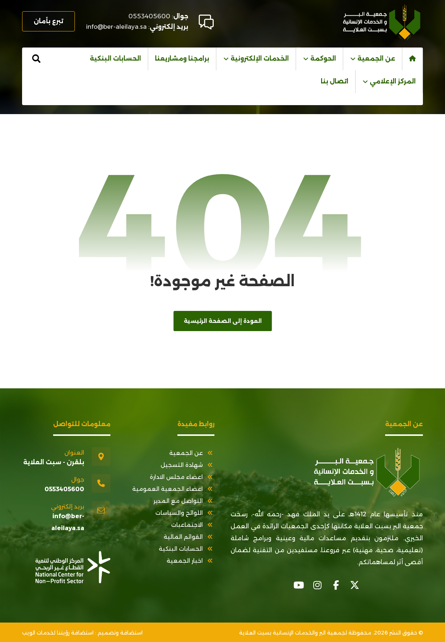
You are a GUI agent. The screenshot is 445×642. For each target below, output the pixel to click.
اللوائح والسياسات (184, 512)
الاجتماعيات (192, 524)
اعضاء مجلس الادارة (182, 476)
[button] (36, 58)
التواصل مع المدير (183, 500)
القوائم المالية (189, 536)
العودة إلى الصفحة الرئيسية (222, 321)
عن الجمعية (191, 452)
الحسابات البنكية (186, 548)
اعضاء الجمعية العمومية (173, 488)
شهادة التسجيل (187, 464)
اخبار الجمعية (190, 560)
